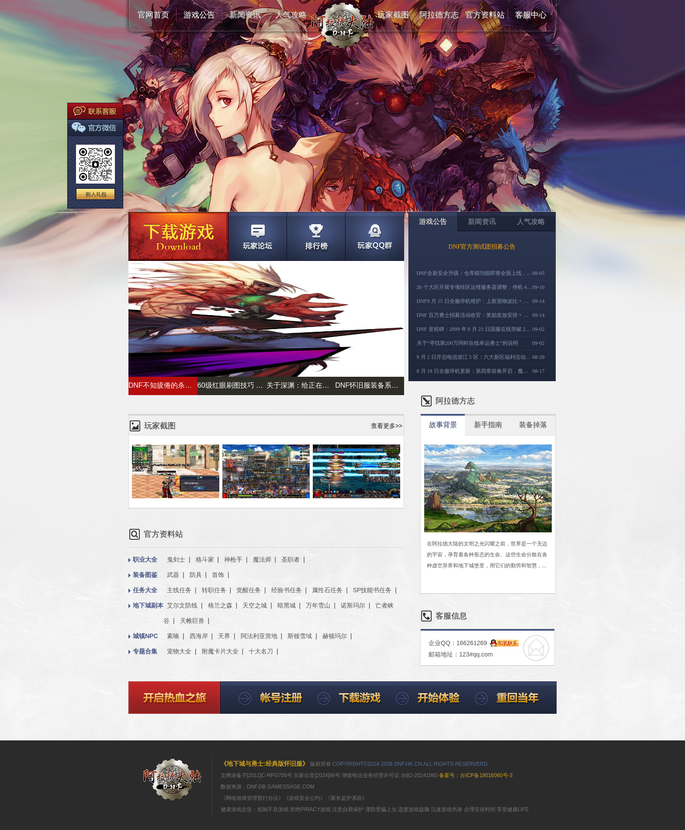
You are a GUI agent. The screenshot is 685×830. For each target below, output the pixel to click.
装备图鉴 (142, 575)
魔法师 (262, 559)
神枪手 (233, 559)
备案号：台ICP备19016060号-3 (475, 775)
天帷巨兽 (192, 620)
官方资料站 (485, 14)
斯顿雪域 (299, 635)
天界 (224, 635)
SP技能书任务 (372, 590)
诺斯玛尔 (353, 605)
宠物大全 (179, 651)
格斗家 (205, 559)
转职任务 (214, 590)
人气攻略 (291, 14)
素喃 (173, 635)
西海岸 (199, 635)
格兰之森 (220, 605)
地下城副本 (145, 605)
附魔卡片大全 (220, 651)
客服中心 (531, 14)
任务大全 (142, 590)
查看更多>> (386, 425)
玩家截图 (393, 14)
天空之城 (254, 605)
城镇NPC (143, 636)
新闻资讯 (245, 14)
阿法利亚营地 (259, 635)
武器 (173, 574)
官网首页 (153, 14)
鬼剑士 (176, 559)
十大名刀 (261, 651)
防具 (196, 574)
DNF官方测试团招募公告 (481, 246)
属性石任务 (327, 590)
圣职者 (290, 559)
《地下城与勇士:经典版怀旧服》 (264, 763)
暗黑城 (286, 605)
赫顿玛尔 (334, 635)
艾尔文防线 (182, 605)
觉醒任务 (248, 590)
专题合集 (142, 651)
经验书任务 (286, 590)
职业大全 (142, 559)
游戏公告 (199, 14)
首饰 (218, 574)
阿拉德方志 (439, 14)
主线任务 (179, 590)
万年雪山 (318, 605)
